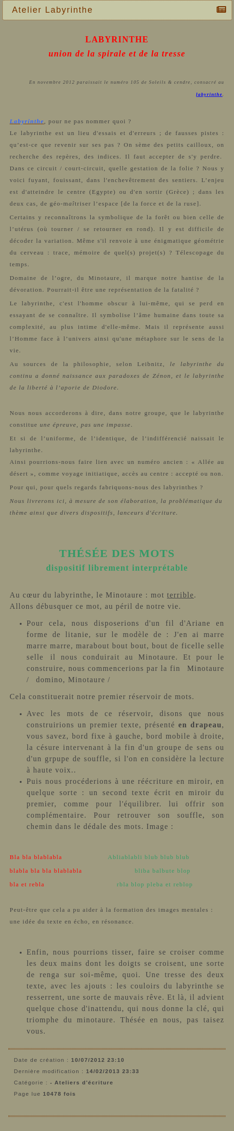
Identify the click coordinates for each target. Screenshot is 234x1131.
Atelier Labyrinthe (55, 10)
